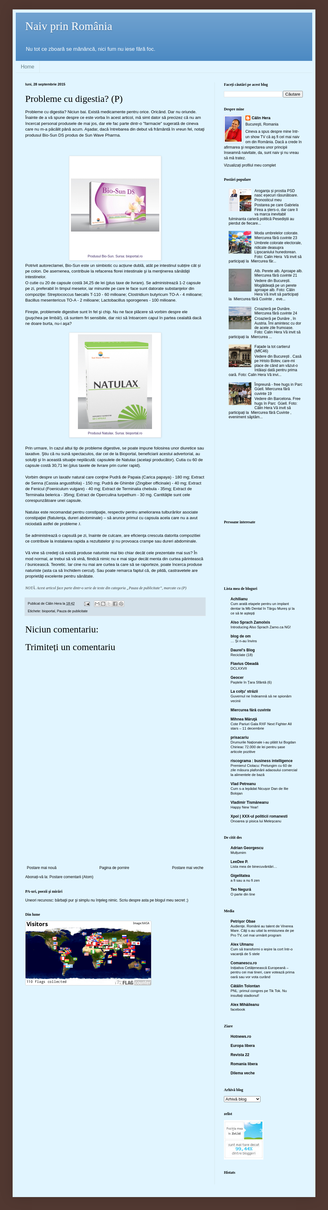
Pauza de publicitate (72, 611)
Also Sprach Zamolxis (250, 622)
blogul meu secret (170, 900)
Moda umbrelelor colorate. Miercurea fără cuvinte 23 (276, 235)
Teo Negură (241, 889)
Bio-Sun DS (53, 135)
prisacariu (240, 737)
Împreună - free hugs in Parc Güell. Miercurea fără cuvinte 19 (278, 389)
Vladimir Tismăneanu (250, 802)
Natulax (129, 459)
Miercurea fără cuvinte (251, 710)
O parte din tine (243, 894)
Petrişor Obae (243, 921)
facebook (238, 1009)
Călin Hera (261, 118)
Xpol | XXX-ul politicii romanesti (259, 816)
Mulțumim (238, 853)
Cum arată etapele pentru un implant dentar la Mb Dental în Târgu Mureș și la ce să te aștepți (263, 608)
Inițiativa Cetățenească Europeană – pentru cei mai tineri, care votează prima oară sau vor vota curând (263, 972)
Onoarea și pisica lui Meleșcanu (256, 821)
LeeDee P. (239, 862)
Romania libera (244, 1064)
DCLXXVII (239, 668)
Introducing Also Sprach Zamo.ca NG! (261, 627)
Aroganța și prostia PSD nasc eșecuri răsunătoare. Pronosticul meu (276, 195)
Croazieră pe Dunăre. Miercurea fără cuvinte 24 (276, 311)
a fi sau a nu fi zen (245, 880)
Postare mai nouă (41, 868)
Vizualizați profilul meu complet (250, 165)
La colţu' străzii (244, 691)
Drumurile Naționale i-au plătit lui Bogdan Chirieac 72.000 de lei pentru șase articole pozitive (263, 747)
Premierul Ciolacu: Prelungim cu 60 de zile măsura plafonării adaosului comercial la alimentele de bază (264, 770)
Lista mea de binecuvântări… (254, 866)
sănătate (85, 576)
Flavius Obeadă (245, 663)
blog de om (241, 636)
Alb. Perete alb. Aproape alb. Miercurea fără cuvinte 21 (279, 273)
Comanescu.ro (244, 963)
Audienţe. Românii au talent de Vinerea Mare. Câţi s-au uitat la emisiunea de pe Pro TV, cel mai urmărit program (262, 930)
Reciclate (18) (242, 655)
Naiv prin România (68, 26)
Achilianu (239, 599)
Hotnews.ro (241, 1036)
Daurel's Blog (243, 650)
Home (27, 66)
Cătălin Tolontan (245, 986)
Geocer (237, 677)
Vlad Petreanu (243, 784)
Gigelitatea (240, 875)
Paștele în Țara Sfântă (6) (251, 682)
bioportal (48, 611)
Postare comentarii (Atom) (71, 877)
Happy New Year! (244, 807)
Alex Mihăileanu (245, 1004)
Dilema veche (243, 1073)
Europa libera (243, 1045)
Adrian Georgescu (247, 848)
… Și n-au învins (244, 641)
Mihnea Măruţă (244, 719)
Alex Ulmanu (242, 944)
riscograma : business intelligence (262, 761)
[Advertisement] (115, 826)
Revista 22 (240, 1055)
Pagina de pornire (114, 868)
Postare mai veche (187, 868)
